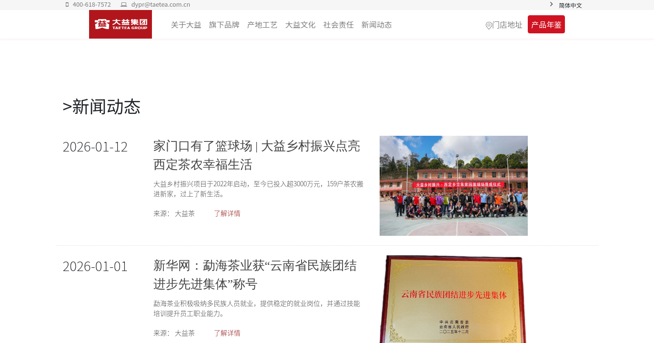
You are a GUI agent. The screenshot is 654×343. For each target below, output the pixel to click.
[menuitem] (377, 24)
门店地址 (507, 24)
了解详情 (227, 213)
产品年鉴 (546, 24)
